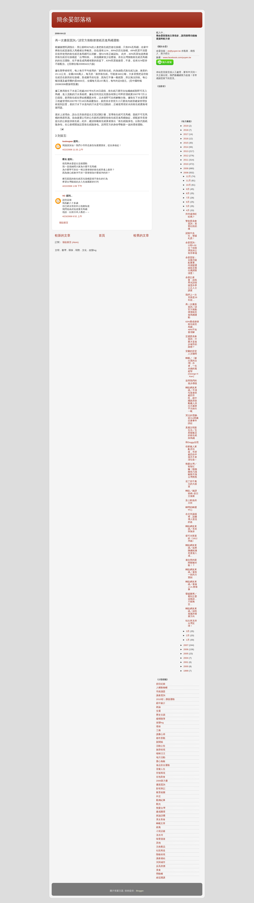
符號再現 (160, 773)
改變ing (160, 722)
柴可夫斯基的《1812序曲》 (191, 538)
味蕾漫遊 (160, 839)
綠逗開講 (160, 877)
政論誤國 (160, 815)
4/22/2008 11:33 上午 (72, 149)
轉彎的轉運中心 (191, 508)
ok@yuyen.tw (174, 51)
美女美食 (160, 819)
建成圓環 (160, 811)
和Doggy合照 (192, 442)
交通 (158, 711)
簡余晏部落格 (74, 19)
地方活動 (160, 757)
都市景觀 (160, 738)
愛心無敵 (160, 761)
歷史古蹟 (160, 715)
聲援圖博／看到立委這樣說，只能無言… (191, 599)
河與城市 (160, 862)
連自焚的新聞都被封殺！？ (191, 562)
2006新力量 (162, 781)
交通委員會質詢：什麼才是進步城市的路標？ (191, 341)
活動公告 (160, 746)
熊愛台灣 (160, 808)
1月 (188, 640)
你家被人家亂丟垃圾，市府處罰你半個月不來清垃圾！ (191, 453)
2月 (188, 635)
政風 (158, 827)
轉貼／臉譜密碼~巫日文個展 (191, 493)
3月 (188, 631)
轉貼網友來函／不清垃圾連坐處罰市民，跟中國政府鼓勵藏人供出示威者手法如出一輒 (191, 399)
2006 (186, 649)
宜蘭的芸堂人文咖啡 (191, 352)
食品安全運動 (163, 765)
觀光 (158, 804)
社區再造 (160, 850)
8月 (188, 193)
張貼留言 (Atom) (70, 242)
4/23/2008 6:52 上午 (72, 216)
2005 (186, 653)
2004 (186, 658)
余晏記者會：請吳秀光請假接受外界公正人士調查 (191, 284)
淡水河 (159, 835)
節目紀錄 (160, 684)
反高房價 (160, 866)
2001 (186, 662)
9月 (188, 189)
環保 (158, 726)
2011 (186, 160)
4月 (188, 210)
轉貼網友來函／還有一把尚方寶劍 (191, 573)
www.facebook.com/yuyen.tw (177, 57)
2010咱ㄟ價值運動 (165, 699)
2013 (186, 151)
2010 (186, 164)
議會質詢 (160, 695)
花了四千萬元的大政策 (191, 484)
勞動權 (159, 874)
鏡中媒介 (160, 703)
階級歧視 (160, 854)
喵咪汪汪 (160, 753)
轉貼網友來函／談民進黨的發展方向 (191, 612)
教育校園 (160, 792)
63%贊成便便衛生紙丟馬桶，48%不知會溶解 (192, 326)
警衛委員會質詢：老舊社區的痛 (191, 225)
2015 (186, 143)
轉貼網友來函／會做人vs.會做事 (191, 585)
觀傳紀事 (160, 800)
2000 (186, 666)
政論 (158, 707)
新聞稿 (159, 742)
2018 (186, 130)
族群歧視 (160, 749)
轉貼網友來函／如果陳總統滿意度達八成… (191, 550)
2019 (186, 126)
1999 (186, 671)
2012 (186, 155)
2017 (186, 134)
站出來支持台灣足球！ (191, 623)
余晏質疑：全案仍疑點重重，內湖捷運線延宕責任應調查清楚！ (191, 265)
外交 (158, 796)
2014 (186, 147)
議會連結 (160, 858)
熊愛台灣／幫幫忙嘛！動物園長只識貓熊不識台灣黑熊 (191, 470)
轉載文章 (160, 823)
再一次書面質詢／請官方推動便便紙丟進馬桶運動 (191, 311)
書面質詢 (160, 784)
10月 (188, 185)
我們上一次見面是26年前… (191, 297)
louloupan (67, 141)
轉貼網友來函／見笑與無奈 (191, 529)
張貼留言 (63, 222)
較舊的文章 (141, 235)
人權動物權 (161, 687)
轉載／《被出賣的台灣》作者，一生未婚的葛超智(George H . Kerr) (191, 367)
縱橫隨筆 (160, 719)
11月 (188, 180)
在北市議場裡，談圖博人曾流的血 (191, 518)
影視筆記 (160, 788)
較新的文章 (62, 235)
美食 (158, 870)
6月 (188, 202)
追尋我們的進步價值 (191, 381)
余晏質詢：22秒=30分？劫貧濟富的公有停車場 (191, 247)
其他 (158, 843)
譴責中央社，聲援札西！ (191, 236)
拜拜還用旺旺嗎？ (191, 215)
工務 (158, 730)
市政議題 (160, 691)
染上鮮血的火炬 (191, 501)
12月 (188, 176)
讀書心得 (160, 734)
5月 (188, 206)
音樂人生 (160, 769)
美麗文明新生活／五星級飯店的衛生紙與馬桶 (191, 432)
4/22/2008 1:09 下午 (72, 186)
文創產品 (160, 846)
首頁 (102, 235)
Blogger (140, 891)
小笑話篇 (160, 831)
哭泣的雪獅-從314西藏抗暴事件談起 (191, 419)
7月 (188, 198)
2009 (186, 168)
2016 (186, 138)
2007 (186, 645)
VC (63, 196)
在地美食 (160, 777)
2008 (186, 172)
